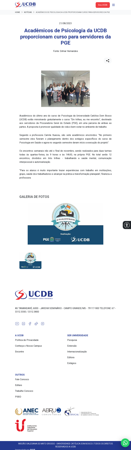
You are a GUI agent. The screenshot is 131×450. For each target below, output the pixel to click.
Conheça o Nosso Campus (28, 345)
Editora (70, 357)
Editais (18, 385)
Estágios (71, 363)
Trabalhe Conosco (24, 391)
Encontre (19, 351)
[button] (127, 225)
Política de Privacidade (27, 340)
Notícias (28, 12)
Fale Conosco (22, 379)
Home (17, 12)
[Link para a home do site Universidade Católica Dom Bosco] (65, 295)
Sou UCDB (102, 5)
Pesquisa (72, 340)
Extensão (72, 345)
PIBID (18, 396)
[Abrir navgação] (113, 4)
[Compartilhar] (108, 61)
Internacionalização (77, 351)
